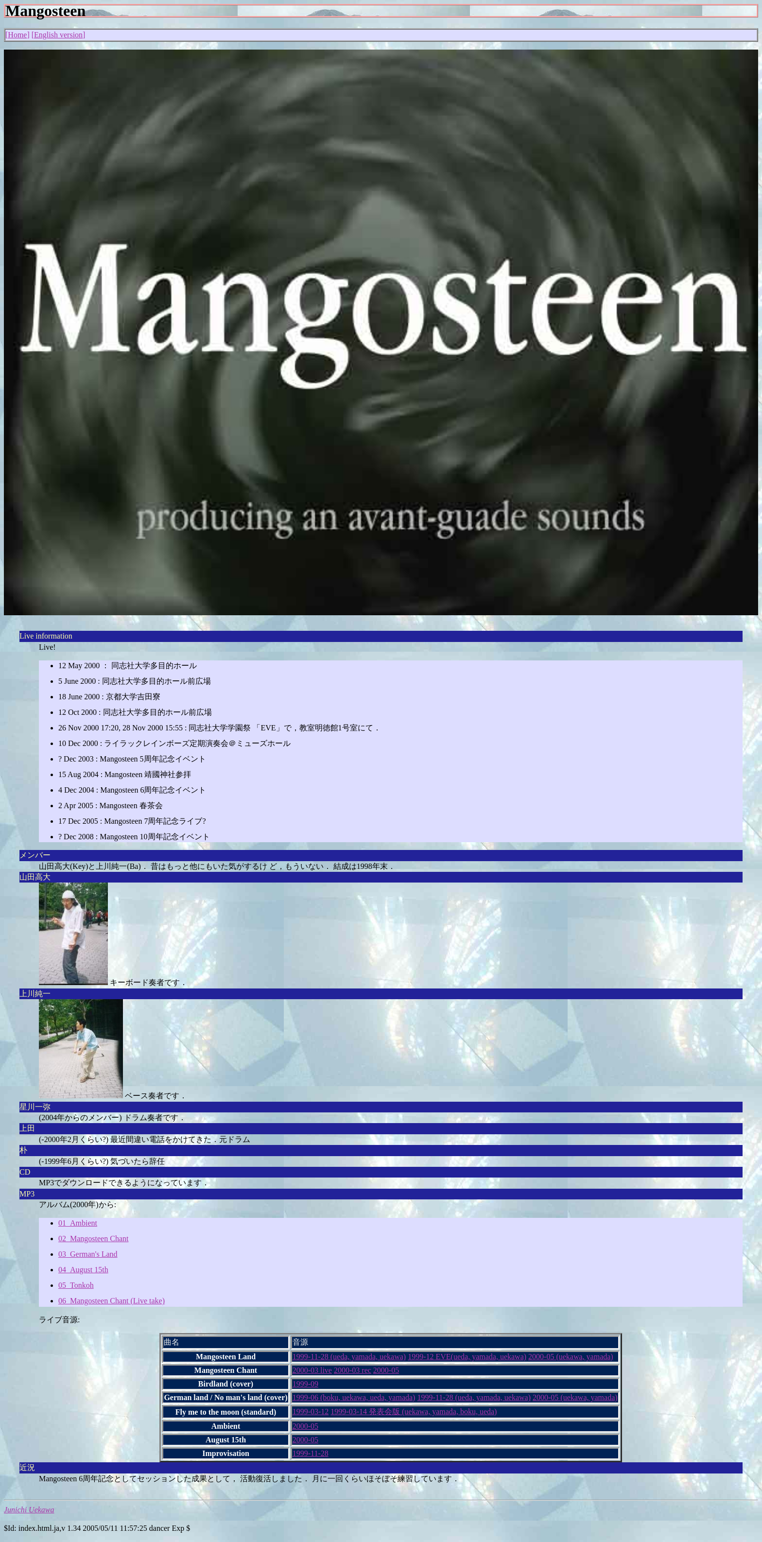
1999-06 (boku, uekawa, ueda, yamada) (354, 1397)
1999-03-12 (311, 1411)
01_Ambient (77, 1223)
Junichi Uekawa (29, 1510)
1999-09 (305, 1384)
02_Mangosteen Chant (93, 1238)
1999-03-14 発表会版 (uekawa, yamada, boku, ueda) (413, 1411)
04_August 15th (83, 1269)
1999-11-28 (311, 1453)
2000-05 (386, 1370)
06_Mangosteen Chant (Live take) (111, 1301)
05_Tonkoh (76, 1285)
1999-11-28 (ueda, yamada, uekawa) (349, 1356)
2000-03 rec (352, 1370)
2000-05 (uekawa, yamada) (570, 1356)
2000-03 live (312, 1370)
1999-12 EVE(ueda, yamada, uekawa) (467, 1356)
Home (17, 35)
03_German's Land (88, 1254)
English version (58, 35)
